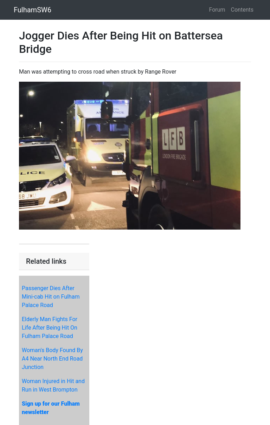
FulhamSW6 (32, 10)
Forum (217, 9)
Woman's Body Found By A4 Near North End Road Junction (52, 358)
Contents (242, 9)
